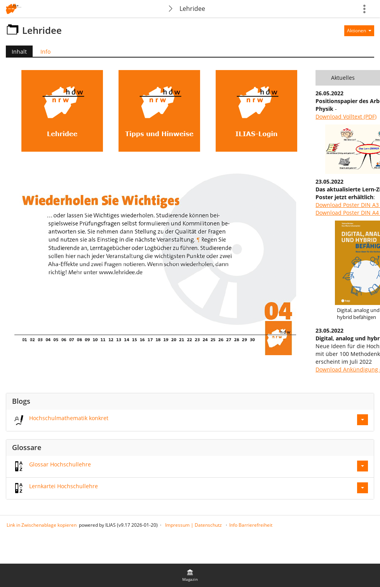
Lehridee (192, 8)
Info (45, 51)
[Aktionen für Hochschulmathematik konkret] (362, 419)
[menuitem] (190, 575)
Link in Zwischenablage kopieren (42, 525)
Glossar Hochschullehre (60, 464)
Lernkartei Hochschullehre (63, 486)
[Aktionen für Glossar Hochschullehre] (362, 466)
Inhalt (16, 51)
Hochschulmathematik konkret (68, 418)
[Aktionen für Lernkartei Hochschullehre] (362, 487)
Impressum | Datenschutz (193, 525)
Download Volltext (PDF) (346, 116)
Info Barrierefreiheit (250, 525)
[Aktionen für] (359, 30)
